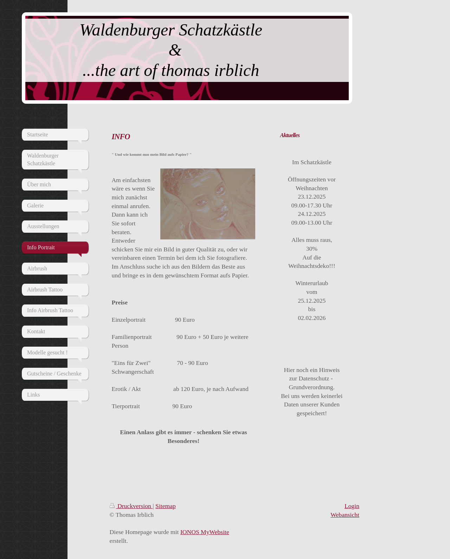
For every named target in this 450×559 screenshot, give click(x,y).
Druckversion (131, 505)
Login (352, 505)
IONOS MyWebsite (204, 531)
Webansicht (344, 514)
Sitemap (165, 505)
